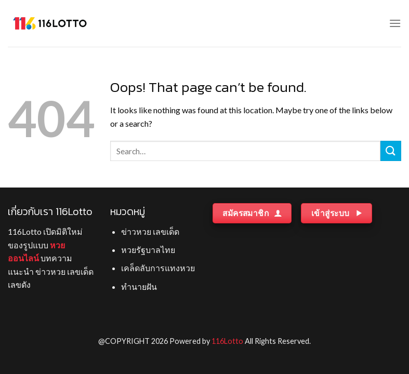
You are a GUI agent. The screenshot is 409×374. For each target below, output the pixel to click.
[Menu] (395, 23)
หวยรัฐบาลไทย (148, 250)
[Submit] (390, 151)
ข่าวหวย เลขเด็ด (150, 231)
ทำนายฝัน (139, 286)
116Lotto (227, 341)
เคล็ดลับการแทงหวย (158, 268)
